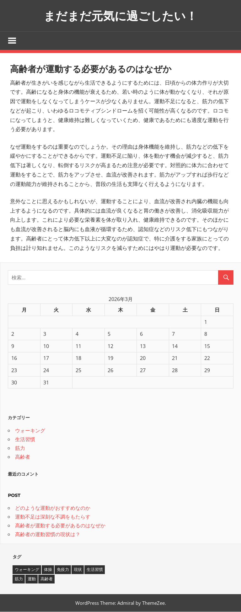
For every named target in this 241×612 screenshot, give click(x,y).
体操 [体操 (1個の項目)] (48, 570)
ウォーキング (30, 430)
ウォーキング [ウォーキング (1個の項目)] (27, 570)
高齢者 (22, 457)
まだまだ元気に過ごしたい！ (121, 15)
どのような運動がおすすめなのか (52, 508)
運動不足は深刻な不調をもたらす (52, 517)
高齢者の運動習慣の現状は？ (47, 534)
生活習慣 (25, 439)
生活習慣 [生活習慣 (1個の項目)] (95, 570)
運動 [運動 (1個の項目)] (32, 579)
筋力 (20, 448)
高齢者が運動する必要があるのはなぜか (60, 526)
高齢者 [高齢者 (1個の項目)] (46, 579)
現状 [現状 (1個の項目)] (78, 570)
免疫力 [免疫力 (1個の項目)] (63, 570)
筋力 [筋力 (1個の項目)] (19, 579)
